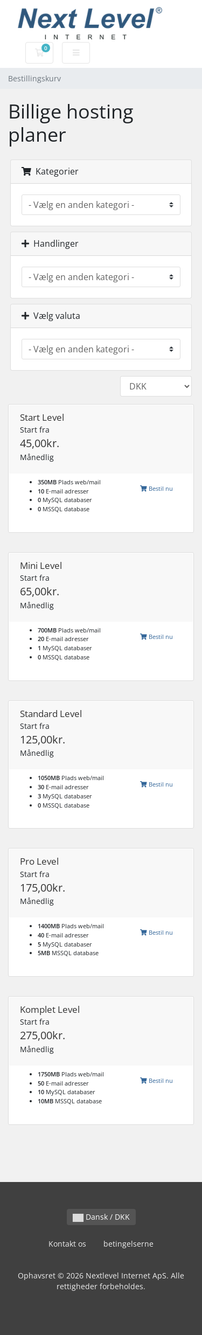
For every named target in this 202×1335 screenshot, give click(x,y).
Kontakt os (67, 1244)
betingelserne (128, 1244)
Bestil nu (156, 488)
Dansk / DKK (101, 1217)
